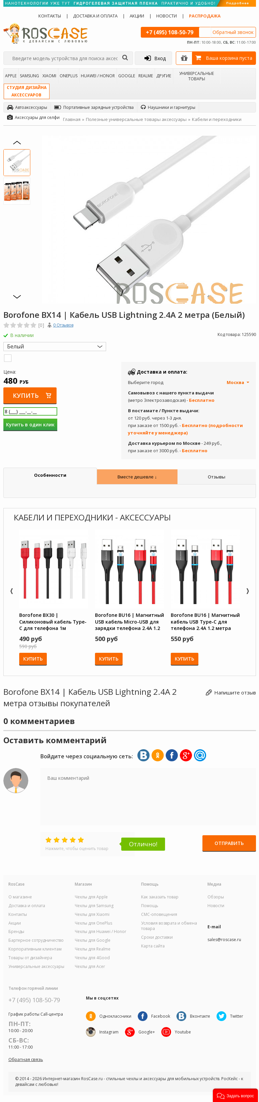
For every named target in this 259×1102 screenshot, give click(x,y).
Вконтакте (201, 1016)
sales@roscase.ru (224, 939)
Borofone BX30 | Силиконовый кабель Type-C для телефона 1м (53, 621)
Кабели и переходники (216, 119)
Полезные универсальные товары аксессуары (136, 119)
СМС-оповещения (159, 914)
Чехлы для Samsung (94, 905)
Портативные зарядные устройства (94, 107)
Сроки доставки (157, 937)
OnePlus (68, 76)
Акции (137, 16)
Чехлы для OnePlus (93, 923)
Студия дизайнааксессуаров (26, 91)
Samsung (29, 76)
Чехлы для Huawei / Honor (100, 931)
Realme (145, 76)
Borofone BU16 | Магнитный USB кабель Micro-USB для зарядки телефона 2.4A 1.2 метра (129, 621)
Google (126, 76)
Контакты (49, 16)
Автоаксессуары (27, 107)
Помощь (149, 905)
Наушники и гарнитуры (168, 107)
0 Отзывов (63, 325)
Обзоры (215, 897)
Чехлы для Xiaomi (92, 914)
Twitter (237, 1016)
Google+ (147, 1032)
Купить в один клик (30, 424)
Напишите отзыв (235, 692)
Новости (166, 16)
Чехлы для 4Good (92, 958)
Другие (163, 76)
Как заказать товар (160, 897)
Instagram (109, 1032)
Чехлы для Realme (92, 949)
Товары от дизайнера (30, 958)
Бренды (16, 931)
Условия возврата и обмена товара (169, 926)
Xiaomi (49, 76)
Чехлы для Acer (90, 966)
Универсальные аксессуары (36, 966)
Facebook (161, 1016)
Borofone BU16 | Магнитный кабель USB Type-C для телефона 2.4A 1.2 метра (205, 621)
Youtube (183, 1032)
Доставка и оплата (95, 16)
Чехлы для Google (92, 940)
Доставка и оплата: (162, 372)
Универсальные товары (196, 76)
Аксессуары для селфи (33, 117)
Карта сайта (153, 946)
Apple (11, 76)
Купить (26, 395)
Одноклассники (115, 1016)
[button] (235, 1095)
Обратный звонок (233, 32)
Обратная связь (25, 1059)
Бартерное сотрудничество (36, 940)
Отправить (229, 844)
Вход (155, 58)
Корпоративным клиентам (35, 949)
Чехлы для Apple (91, 897)
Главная (71, 119)
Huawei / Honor (98, 76)
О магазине (20, 897)
